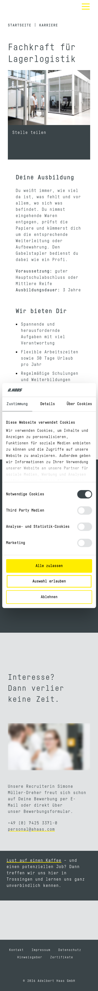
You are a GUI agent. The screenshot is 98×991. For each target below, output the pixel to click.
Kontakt (16, 950)
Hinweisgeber (29, 957)
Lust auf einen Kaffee (34, 860)
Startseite (19, 25)
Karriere (48, 25)
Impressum (41, 950)
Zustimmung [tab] (17, 404)
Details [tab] (47, 404)
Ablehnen (49, 597)
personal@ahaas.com (31, 829)
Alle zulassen (49, 566)
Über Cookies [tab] (79, 404)
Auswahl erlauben (49, 581)
